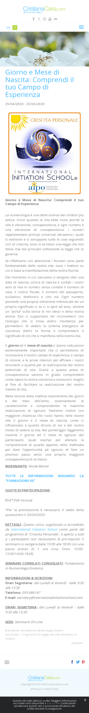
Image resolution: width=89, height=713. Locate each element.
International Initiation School (34, 529)
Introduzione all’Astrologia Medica (42, 630)
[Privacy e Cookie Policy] (44, 689)
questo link (53, 703)
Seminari (76, 643)
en (8, 27)
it (15, 27)
